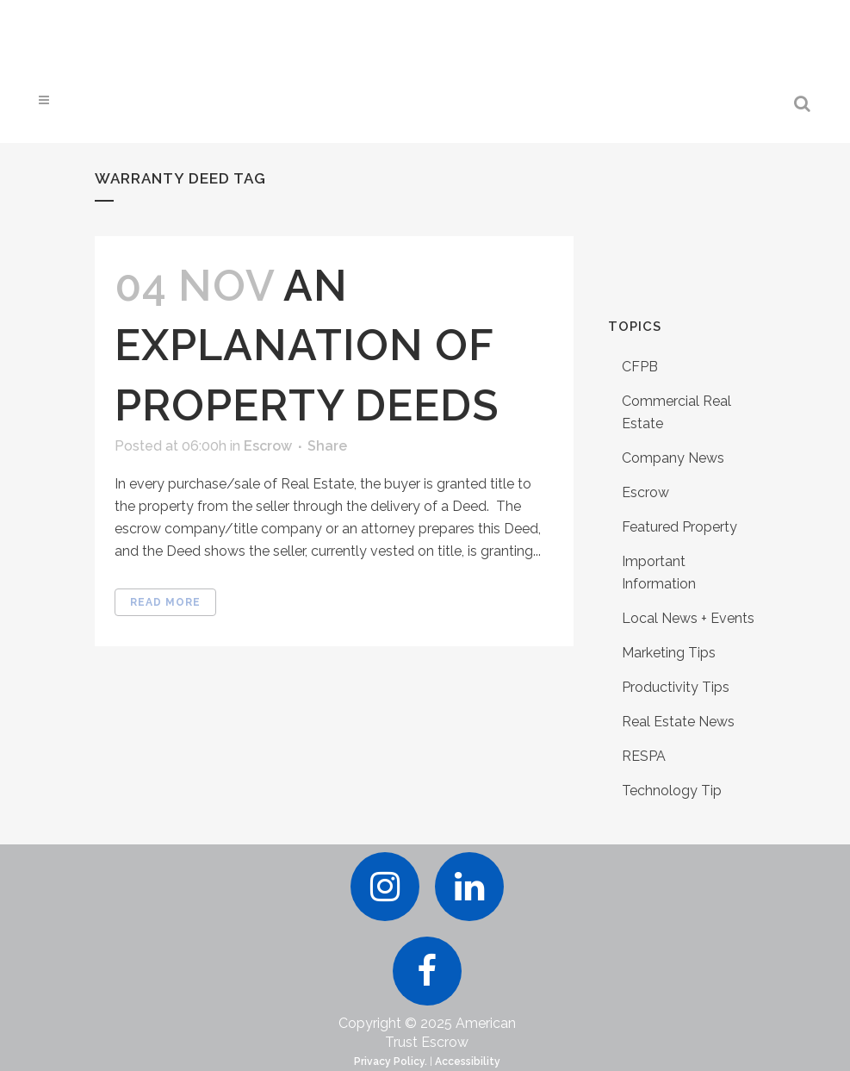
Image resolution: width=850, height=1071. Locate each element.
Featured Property (679, 527)
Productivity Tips (675, 687)
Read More (165, 602)
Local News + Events (688, 618)
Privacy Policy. (390, 1061)
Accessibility (467, 1061)
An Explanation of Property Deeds (307, 345)
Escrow (268, 446)
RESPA (644, 756)
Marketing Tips (669, 652)
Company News (673, 458)
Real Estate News (678, 721)
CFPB (640, 366)
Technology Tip (672, 790)
